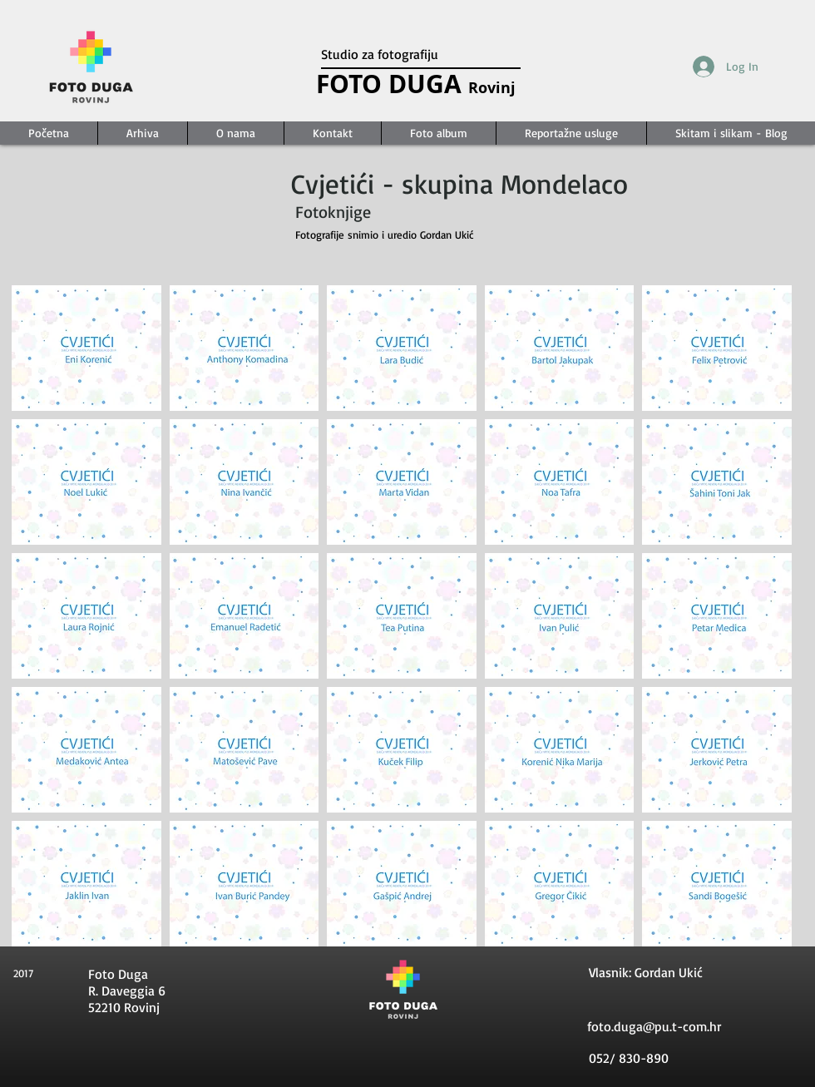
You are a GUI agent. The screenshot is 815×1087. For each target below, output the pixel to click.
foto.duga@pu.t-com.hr (654, 1026)
